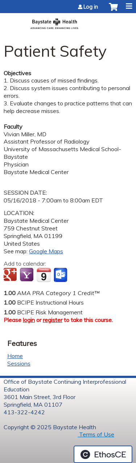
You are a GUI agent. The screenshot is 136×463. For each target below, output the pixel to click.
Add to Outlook (61, 275)
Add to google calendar (11, 275)
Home (15, 355)
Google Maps (46, 251)
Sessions (18, 363)
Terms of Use (96, 434)
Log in (90, 6)
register (52, 319)
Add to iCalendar (43, 274)
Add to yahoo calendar (27, 275)
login (29, 319)
